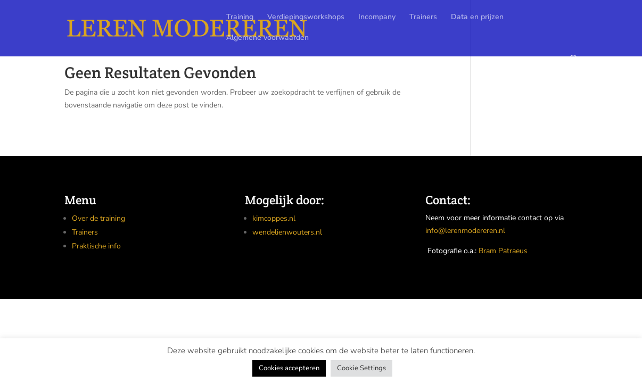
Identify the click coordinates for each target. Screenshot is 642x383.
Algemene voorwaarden (267, 38)
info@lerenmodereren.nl (465, 231)
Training (239, 17)
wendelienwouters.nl (287, 232)
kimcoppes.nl (273, 218)
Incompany (377, 17)
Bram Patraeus (503, 251)
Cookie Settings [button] (361, 368)
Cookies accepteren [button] (289, 368)
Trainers (423, 17)
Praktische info (96, 246)
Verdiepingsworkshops (305, 17)
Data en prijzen (477, 17)
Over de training (98, 218)
